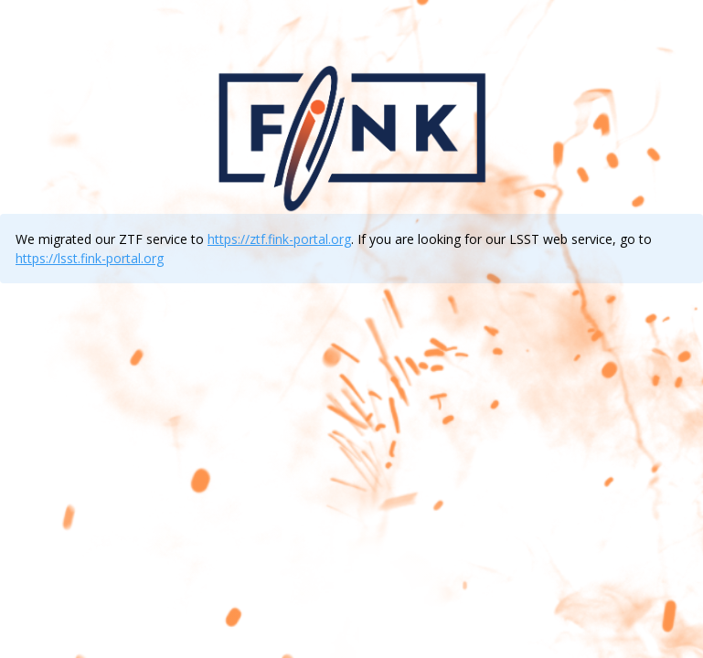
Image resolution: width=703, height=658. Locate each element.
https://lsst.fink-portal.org (90, 258)
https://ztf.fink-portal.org (279, 239)
